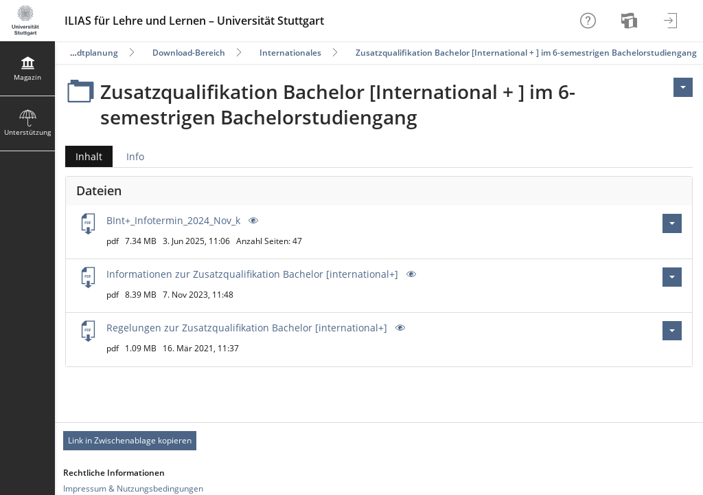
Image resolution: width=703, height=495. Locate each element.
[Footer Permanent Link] (379, 441)
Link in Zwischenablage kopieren (130, 440)
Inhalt (83, 156)
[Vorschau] (252, 220)
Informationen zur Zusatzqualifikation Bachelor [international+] (252, 273)
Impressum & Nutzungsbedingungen (133, 488)
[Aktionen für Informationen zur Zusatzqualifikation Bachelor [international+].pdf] (672, 277)
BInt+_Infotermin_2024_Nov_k (173, 220)
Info (135, 156)
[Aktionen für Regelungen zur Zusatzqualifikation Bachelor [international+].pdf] (672, 330)
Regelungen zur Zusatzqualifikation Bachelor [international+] (246, 327)
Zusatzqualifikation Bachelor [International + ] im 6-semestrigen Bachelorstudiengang (526, 52)
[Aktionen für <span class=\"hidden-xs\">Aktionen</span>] (683, 87)
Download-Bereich (188, 52)
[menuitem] (631, 20)
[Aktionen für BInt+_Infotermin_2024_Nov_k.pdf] (672, 223)
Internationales (290, 52)
